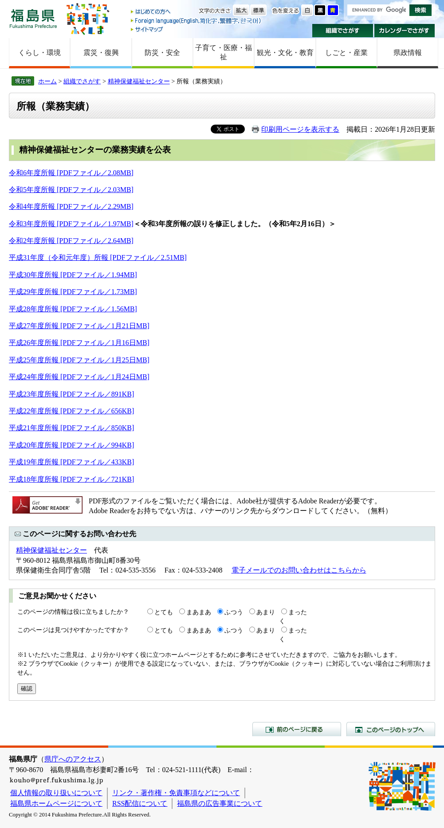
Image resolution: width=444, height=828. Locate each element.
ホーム (47, 81)
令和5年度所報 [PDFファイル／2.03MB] (71, 189)
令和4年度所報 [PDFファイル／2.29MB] (71, 206)
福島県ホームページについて (56, 803)
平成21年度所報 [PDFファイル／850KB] (71, 428)
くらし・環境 (39, 52)
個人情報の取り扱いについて (56, 793)
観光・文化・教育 (285, 52)
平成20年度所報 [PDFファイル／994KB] (71, 445)
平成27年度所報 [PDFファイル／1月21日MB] (79, 326)
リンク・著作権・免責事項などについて (176, 793)
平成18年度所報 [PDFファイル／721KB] (71, 479)
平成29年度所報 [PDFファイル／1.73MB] (73, 291)
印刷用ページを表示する (300, 129)
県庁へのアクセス (72, 759)
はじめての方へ (196, 12)
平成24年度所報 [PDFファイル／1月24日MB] (79, 377)
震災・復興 (101, 52)
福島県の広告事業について (219, 803)
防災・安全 (162, 52)
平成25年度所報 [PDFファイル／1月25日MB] (79, 360)
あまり (265, 612)
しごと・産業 (346, 52)
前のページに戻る (296, 729)
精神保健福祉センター (139, 81)
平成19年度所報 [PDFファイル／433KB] (71, 462)
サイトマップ (196, 29)
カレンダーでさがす (404, 30)
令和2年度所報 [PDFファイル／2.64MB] (71, 240)
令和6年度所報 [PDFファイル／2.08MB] (71, 173)
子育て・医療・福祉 (223, 52)
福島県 (33, 18)
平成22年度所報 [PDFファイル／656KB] (71, 411)
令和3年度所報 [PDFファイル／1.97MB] (71, 224)
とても (163, 612)
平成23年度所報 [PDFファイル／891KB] (71, 394)
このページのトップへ (390, 729)
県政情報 (407, 52)
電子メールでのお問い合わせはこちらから (299, 570)
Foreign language (196, 20)
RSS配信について (139, 803)
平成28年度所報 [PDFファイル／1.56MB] (73, 309)
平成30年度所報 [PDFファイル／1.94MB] (73, 275)
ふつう (233, 612)
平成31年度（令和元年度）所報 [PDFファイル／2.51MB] (98, 257)
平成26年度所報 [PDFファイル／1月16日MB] (79, 342)
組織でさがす (342, 30)
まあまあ (198, 612)
